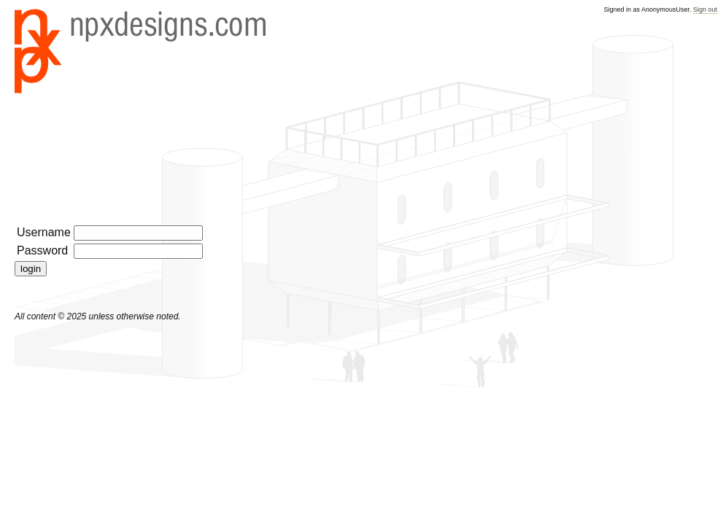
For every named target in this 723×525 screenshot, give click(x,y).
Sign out (705, 9)
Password (42, 250)
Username (44, 232)
